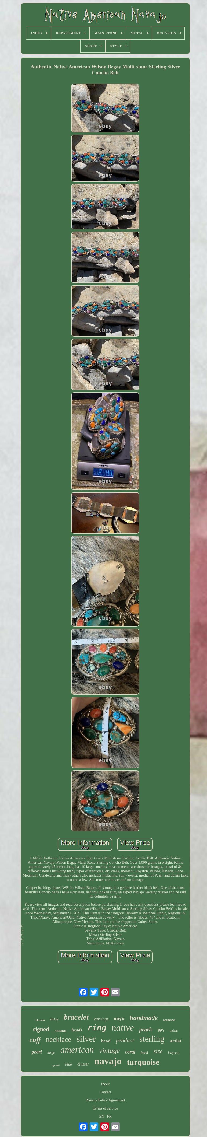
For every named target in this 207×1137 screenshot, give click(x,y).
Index (105, 1084)
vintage (109, 1051)
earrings (101, 1019)
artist (175, 1041)
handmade (144, 1017)
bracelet (76, 1017)
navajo (107, 1061)
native (123, 1028)
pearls (146, 1030)
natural (60, 1031)
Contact (105, 1092)
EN (101, 1116)
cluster (83, 1064)
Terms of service (105, 1108)
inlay (54, 1019)
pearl (37, 1052)
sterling (151, 1039)
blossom (40, 1020)
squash (55, 1065)
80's (161, 1030)
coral (130, 1052)
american (77, 1050)
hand (144, 1053)
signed (41, 1029)
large (51, 1053)
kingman (173, 1053)
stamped (169, 1019)
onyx (119, 1018)
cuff (35, 1040)
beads (76, 1030)
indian (174, 1031)
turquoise (143, 1062)
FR (109, 1116)
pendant (125, 1040)
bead (105, 1041)
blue (68, 1064)
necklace (58, 1039)
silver (86, 1039)
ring (97, 1028)
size (158, 1051)
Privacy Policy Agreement (105, 1100)
